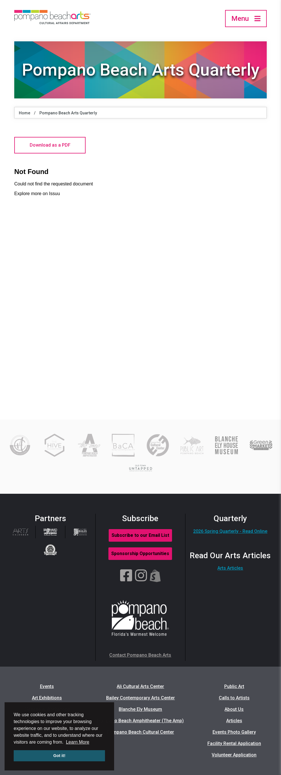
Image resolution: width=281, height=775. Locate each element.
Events (47, 686)
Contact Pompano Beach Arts (140, 655)
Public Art (234, 686)
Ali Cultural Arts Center (140, 686)
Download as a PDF (50, 145)
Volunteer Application (234, 755)
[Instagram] (141, 576)
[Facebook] (126, 576)
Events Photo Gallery (234, 732)
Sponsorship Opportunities (140, 553)
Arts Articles (230, 568)
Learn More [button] (77, 742)
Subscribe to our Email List (140, 535)
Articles (234, 720)
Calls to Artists (234, 698)
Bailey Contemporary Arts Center (140, 698)
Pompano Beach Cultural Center (140, 732)
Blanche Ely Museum (140, 709)
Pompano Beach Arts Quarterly (68, 113)
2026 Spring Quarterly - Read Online (230, 531)
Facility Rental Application (234, 743)
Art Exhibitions (47, 698)
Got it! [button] (59, 755)
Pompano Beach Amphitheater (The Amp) (140, 720)
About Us (234, 709)
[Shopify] (155, 576)
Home (24, 113)
